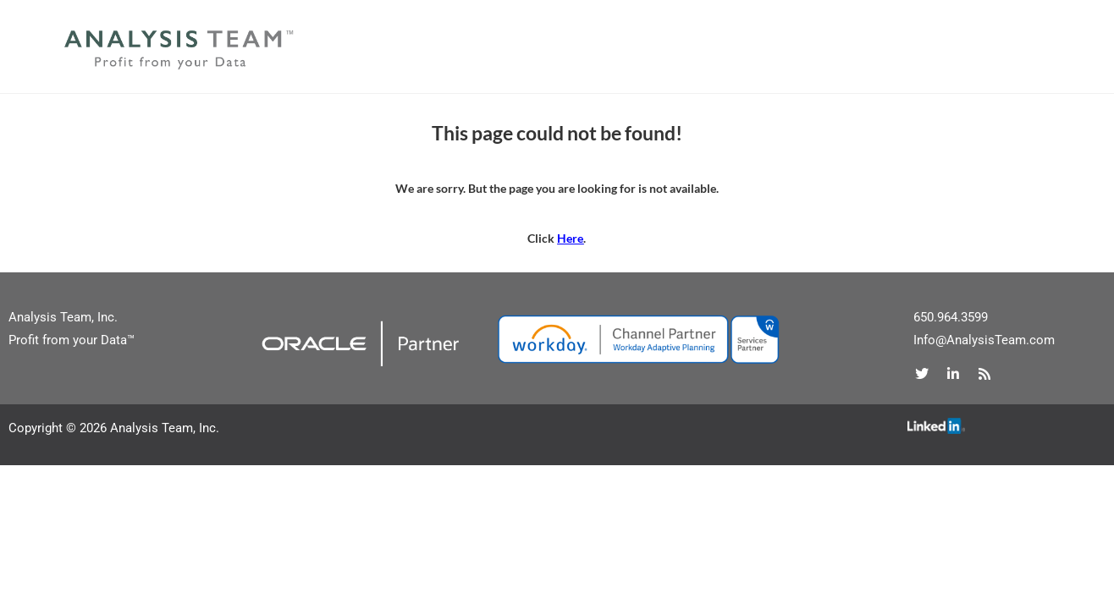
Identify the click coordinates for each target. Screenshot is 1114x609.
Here (570, 238)
